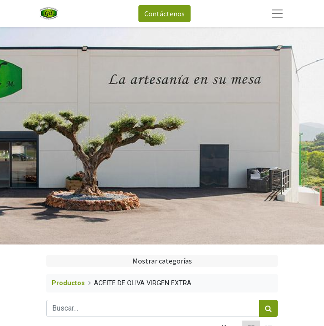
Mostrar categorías (162, 260)
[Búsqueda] (268, 308)
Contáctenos (164, 13)
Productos (68, 283)
